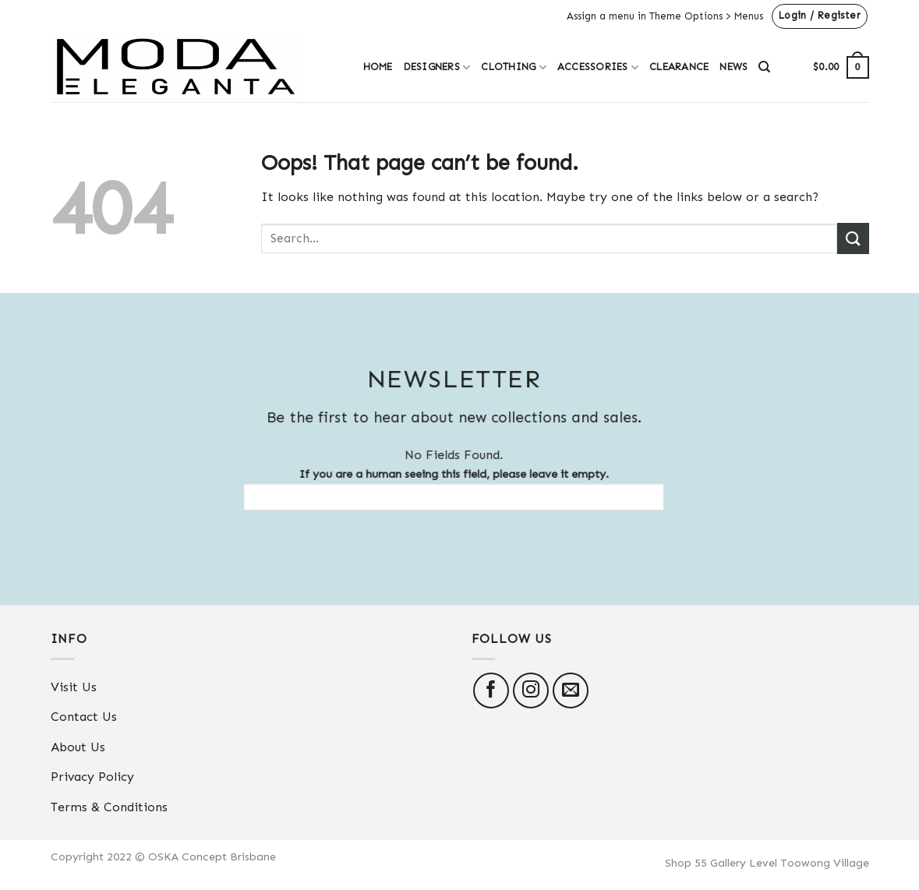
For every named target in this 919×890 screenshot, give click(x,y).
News (733, 66)
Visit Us (74, 687)
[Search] (764, 67)
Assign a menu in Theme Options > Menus (665, 16)
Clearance (679, 66)
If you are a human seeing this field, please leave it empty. (444, 488)
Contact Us (84, 716)
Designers (437, 67)
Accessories (597, 67)
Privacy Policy (92, 776)
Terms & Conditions (109, 807)
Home (378, 66)
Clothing (513, 67)
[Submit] (852, 238)
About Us (78, 747)
